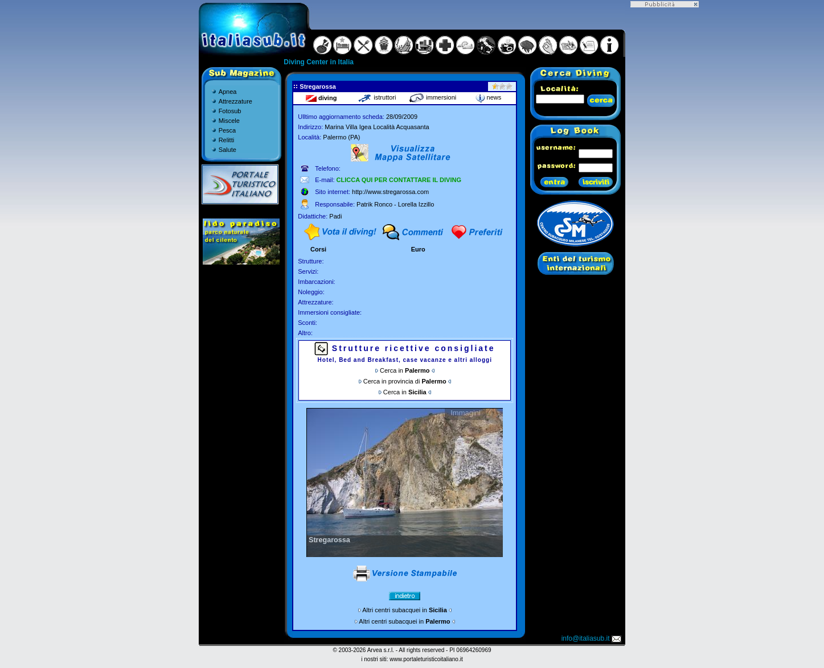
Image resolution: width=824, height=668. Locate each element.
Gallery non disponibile (404, 482)
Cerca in (404, 370)
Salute (227, 149)
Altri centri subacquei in (404, 610)
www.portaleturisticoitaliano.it (426, 659)
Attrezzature (235, 101)
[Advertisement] (664, 178)
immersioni (432, 97)
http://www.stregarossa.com (390, 191)
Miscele (229, 120)
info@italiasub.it (592, 638)
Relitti (227, 140)
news (488, 97)
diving (321, 97)
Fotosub (230, 111)
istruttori (377, 97)
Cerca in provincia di (404, 381)
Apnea (228, 91)
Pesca (227, 130)
